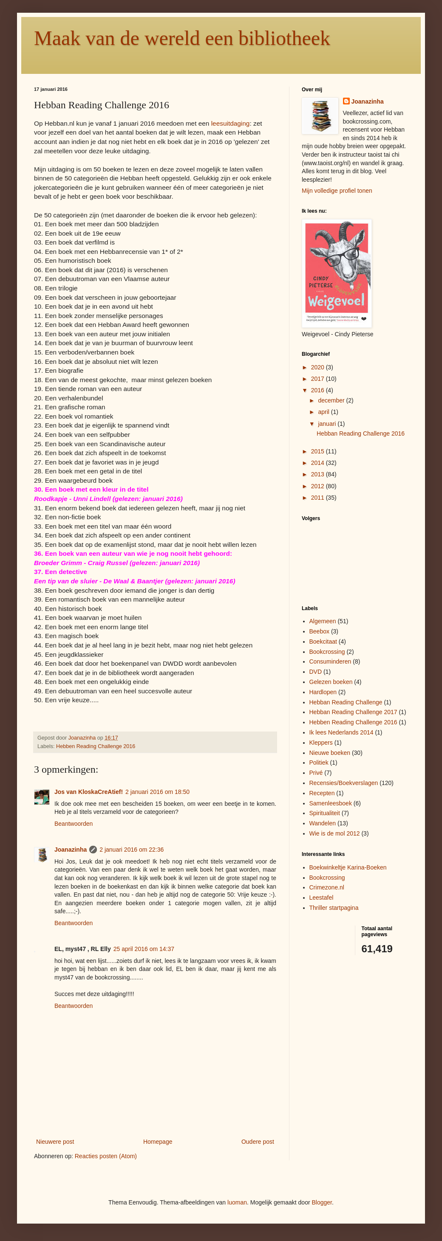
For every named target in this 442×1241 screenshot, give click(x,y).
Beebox (319, 631)
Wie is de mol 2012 (334, 833)
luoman (237, 1202)
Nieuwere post (55, 1141)
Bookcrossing (327, 651)
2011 (318, 497)
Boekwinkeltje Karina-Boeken (348, 867)
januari (327, 423)
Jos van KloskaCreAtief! (88, 791)
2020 (318, 367)
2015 (318, 451)
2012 (318, 486)
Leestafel (321, 897)
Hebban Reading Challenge (345, 702)
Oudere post (257, 1141)
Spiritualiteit (324, 813)
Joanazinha (70, 849)
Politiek (319, 762)
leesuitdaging (230, 123)
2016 (318, 390)
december (332, 400)
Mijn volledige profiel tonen (337, 190)
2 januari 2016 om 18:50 (157, 791)
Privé (316, 772)
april (324, 411)
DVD (315, 671)
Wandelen (322, 823)
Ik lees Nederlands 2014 (341, 732)
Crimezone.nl (326, 887)
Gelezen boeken (331, 681)
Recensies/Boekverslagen (343, 782)
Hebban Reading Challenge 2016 (361, 433)
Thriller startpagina (334, 907)
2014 (318, 462)
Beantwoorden (73, 823)
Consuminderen (330, 661)
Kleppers (321, 742)
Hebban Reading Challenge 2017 (353, 712)
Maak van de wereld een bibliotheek (182, 38)
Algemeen (322, 621)
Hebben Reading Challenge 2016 (95, 746)
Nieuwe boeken (330, 752)
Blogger (322, 1202)
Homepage (158, 1141)
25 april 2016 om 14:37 (143, 949)
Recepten (322, 793)
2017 (318, 378)
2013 (318, 474)
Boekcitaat (323, 641)
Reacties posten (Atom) (106, 1156)
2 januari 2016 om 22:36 (131, 849)
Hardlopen (323, 692)
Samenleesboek (330, 803)
